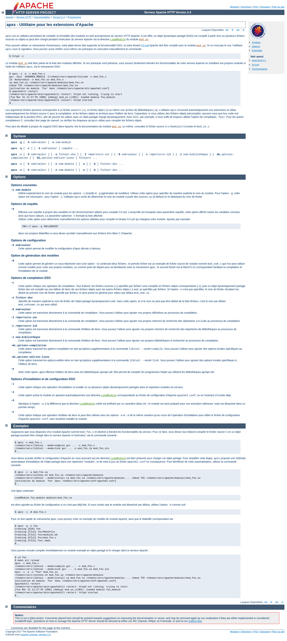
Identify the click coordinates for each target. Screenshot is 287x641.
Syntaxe (256, 42)
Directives (246, 6)
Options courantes (24, 185)
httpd (145, 45)
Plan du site (278, 6)
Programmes (74, 17)
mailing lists (195, 621)
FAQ (255, 6)
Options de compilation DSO (31, 277)
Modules (234, 6)
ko (238, 30)
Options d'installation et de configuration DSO (43, 379)
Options (256, 46)
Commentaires (259, 69)
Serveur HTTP (23, 17)
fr (232, 30)
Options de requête (24, 203)
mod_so (143, 39)
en (227, 30)
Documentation (42, 17)
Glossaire (265, 6)
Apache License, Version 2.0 (35, 634)
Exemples (257, 50)
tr (243, 30)
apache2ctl (259, 60)
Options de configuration (28, 240)
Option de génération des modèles (35, 255)
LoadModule (118, 39)
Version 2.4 (59, 17)
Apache (9, 17)
